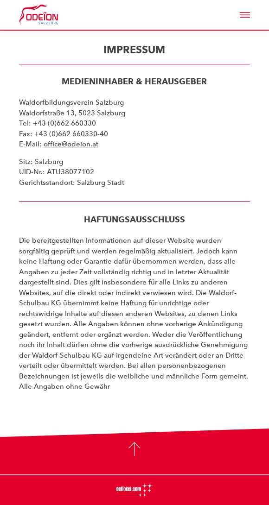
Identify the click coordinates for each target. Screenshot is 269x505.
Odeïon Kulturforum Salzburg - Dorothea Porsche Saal (51, 14)
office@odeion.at (71, 144)
